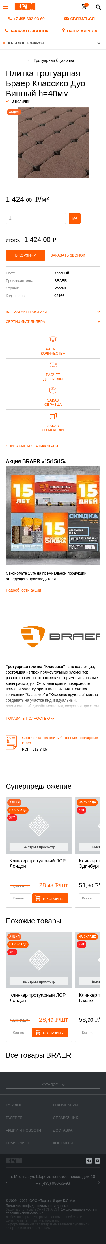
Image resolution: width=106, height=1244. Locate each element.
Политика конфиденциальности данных (37, 1206)
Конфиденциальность (77, 1209)
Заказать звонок (68, 255)
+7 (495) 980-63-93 (53, 1183)
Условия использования (24, 1213)
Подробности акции (23, 590)
